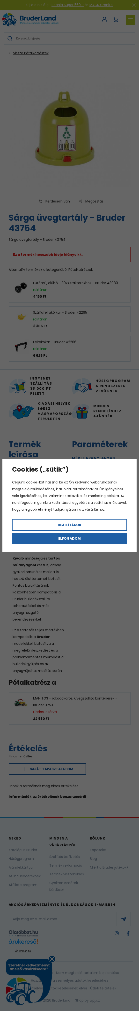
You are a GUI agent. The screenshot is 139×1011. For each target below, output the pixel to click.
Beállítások (69, 524)
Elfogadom (69, 538)
